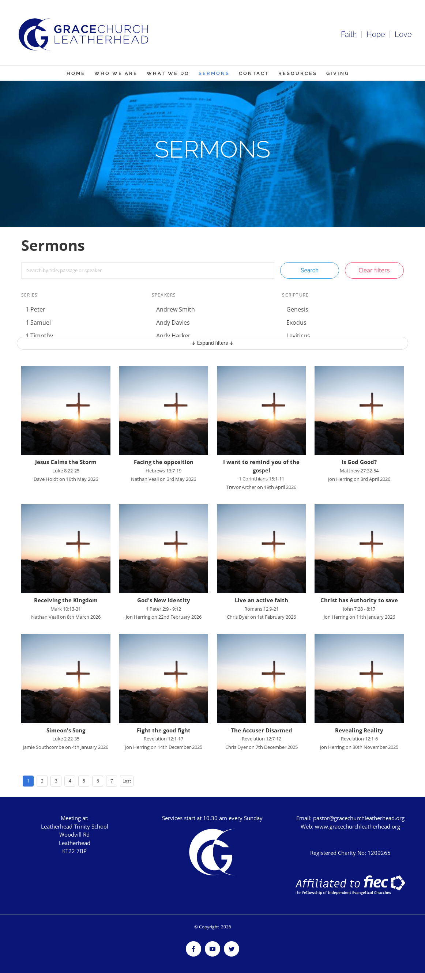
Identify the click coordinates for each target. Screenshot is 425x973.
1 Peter (35, 309)
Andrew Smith (175, 309)
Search (310, 270)
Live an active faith (261, 600)
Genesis (297, 309)
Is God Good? (359, 461)
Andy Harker (173, 336)
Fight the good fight (164, 730)
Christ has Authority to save (359, 600)
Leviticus (298, 336)
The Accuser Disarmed (261, 730)
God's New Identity (163, 600)
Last (127, 781)
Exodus (296, 322)
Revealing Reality (359, 730)
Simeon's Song (65, 730)
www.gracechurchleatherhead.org (357, 826)
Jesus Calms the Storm (66, 461)
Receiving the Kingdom (66, 600)
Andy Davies (173, 322)
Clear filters (374, 270)
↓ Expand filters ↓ (212, 343)
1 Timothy (39, 336)
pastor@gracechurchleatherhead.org (359, 818)
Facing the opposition (163, 461)
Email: (304, 818)
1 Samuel (38, 322)
